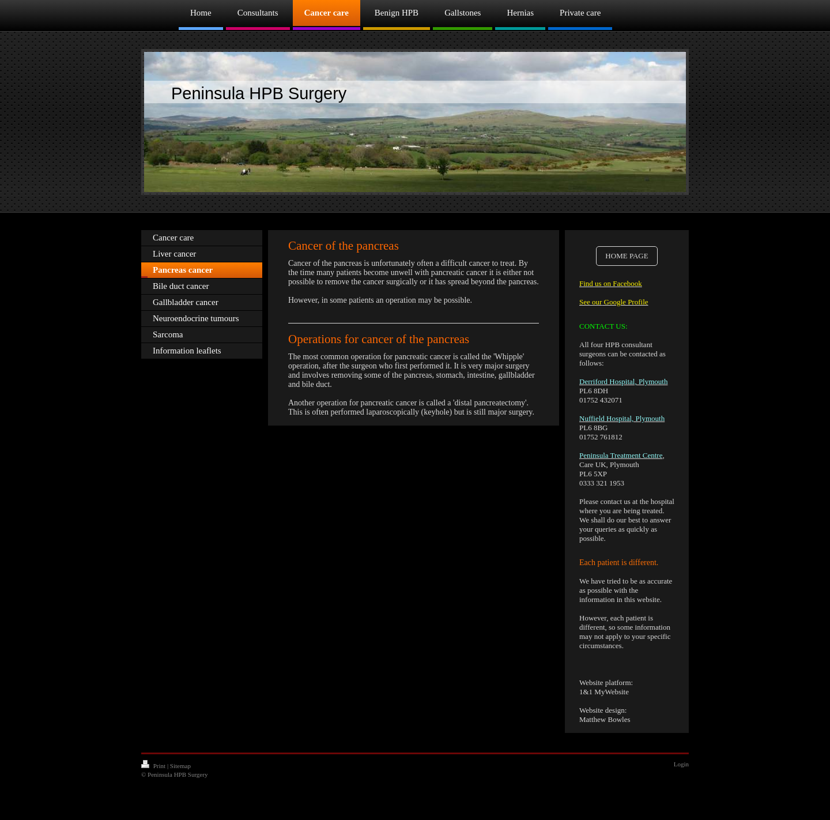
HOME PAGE (626, 255)
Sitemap (180, 765)
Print (154, 765)
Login (681, 764)
